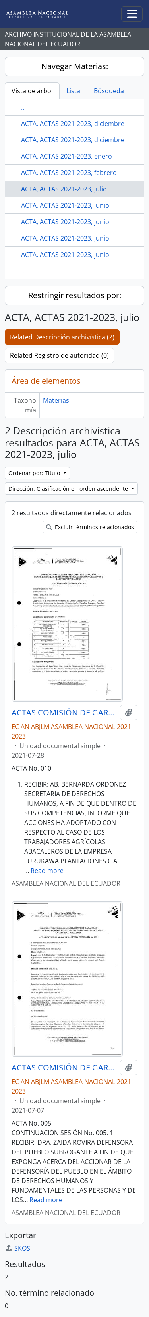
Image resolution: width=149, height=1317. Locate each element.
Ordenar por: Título (35, 473)
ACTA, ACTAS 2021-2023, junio (65, 205)
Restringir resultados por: (74, 295)
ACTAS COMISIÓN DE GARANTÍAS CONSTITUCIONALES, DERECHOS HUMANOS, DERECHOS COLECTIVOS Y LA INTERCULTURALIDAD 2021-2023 (64, 712)
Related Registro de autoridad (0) (59, 355)
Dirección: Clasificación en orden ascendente (69, 488)
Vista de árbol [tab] (32, 90)
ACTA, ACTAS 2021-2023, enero (66, 156)
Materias (56, 400)
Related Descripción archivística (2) (62, 337)
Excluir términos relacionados (90, 527)
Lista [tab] (73, 90)
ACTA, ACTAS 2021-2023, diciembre (72, 123)
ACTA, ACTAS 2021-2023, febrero (69, 172)
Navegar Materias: (74, 66)
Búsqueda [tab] (109, 90)
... (23, 107)
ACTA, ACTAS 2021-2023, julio (64, 189)
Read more (47, 870)
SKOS (17, 1248)
